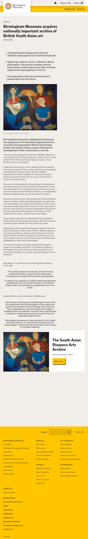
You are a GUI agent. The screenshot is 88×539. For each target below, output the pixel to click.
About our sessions (43, 468)
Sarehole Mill (8, 467)
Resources (40, 483)
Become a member (11, 521)
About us (40, 440)
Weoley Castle (8, 474)
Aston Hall (7, 452)
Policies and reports (43, 455)
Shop (5, 505)
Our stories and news (13, 502)
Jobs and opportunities (45, 452)
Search (44, 432)
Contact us (8, 529)
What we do (40, 448)
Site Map (6, 537)
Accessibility (9, 498)
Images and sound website (70, 459)
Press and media (42, 459)
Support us (8, 517)
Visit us (81, 9)
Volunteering (65, 468)
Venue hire (8, 509)
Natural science (66, 452)
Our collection (66, 440)
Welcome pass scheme (69, 476)
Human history (66, 448)
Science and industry (68, 455)
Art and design (65, 444)
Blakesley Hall (8, 455)
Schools (39, 464)
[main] (44, 217)
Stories (6, 21)
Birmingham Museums (13, 440)
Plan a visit (40, 476)
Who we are (40, 444)
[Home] (55, 3)
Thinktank (7, 444)
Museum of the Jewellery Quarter (16, 463)
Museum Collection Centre (13, 459)
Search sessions (42, 472)
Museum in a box (42, 480)
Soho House (8, 470)
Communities (66, 464)
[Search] (65, 3)
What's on (69, 9)
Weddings (7, 513)
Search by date (9, 493)
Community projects (68, 472)
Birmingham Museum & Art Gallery (16, 448)
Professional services (13, 525)
